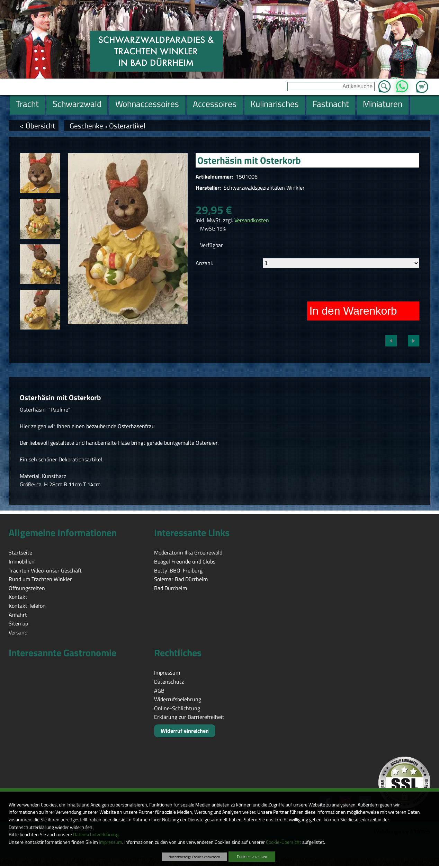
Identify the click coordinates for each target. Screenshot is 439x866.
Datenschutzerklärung (95, 834)
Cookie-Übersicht (283, 842)
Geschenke (86, 125)
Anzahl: (204, 263)
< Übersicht (37, 125)
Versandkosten (251, 220)
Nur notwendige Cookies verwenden (194, 856)
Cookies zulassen (252, 856)
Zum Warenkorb (422, 83)
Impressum (110, 842)
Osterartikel (127, 125)
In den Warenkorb (353, 311)
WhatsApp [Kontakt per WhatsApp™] (402, 84)
